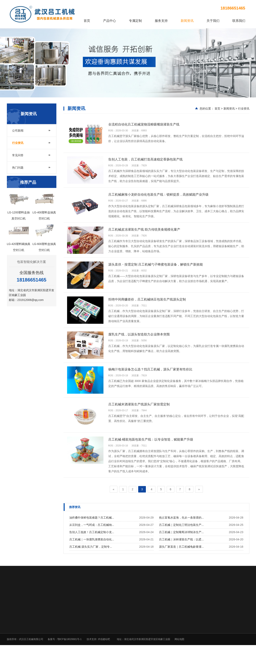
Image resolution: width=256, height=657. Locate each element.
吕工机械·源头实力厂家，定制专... (90, 554)
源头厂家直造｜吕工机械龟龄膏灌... (181, 554)
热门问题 (17, 169)
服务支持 (161, 20)
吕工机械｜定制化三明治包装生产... (181, 532)
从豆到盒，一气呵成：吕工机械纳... (91, 532)
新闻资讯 (187, 20)
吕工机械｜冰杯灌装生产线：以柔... (181, 546)
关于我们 (212, 20)
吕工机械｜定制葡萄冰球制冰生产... (181, 539)
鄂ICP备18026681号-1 (69, 646)
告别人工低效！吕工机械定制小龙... (91, 539)
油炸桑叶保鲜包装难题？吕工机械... (91, 525)
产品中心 (109, 20)
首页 (87, 20)
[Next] (199, 496)
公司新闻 (17, 132)
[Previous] (113, 496)
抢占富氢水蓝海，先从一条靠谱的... (181, 525)
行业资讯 (17, 144)
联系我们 (238, 20)
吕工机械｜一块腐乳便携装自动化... (91, 546)
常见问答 (17, 156)
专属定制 (135, 20)
